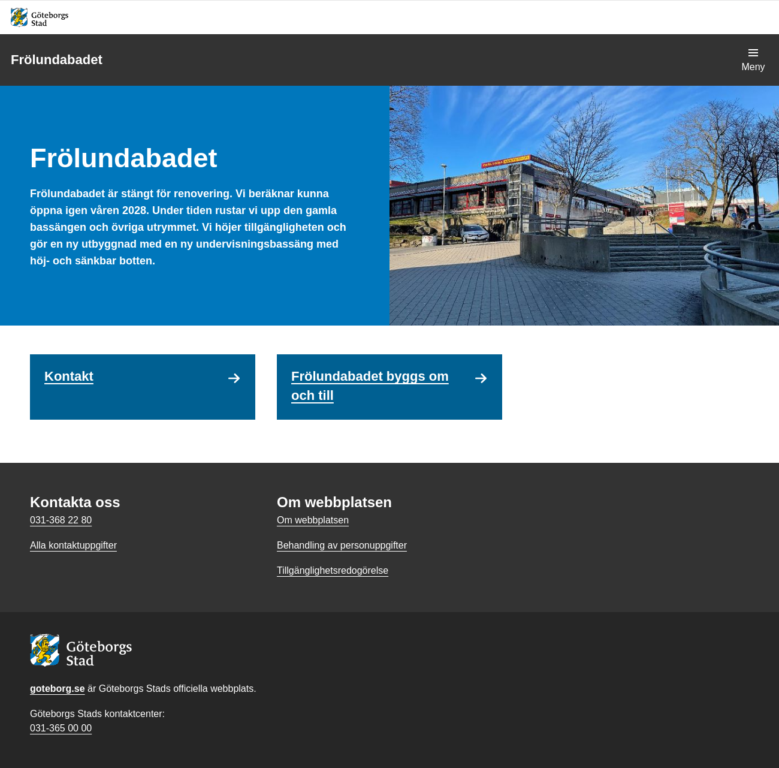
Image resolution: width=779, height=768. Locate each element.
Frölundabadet (56, 59)
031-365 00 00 (61, 728)
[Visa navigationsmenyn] (753, 60)
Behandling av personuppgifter (342, 545)
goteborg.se (57, 688)
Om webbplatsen (313, 520)
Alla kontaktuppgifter (73, 545)
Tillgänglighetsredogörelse (332, 570)
